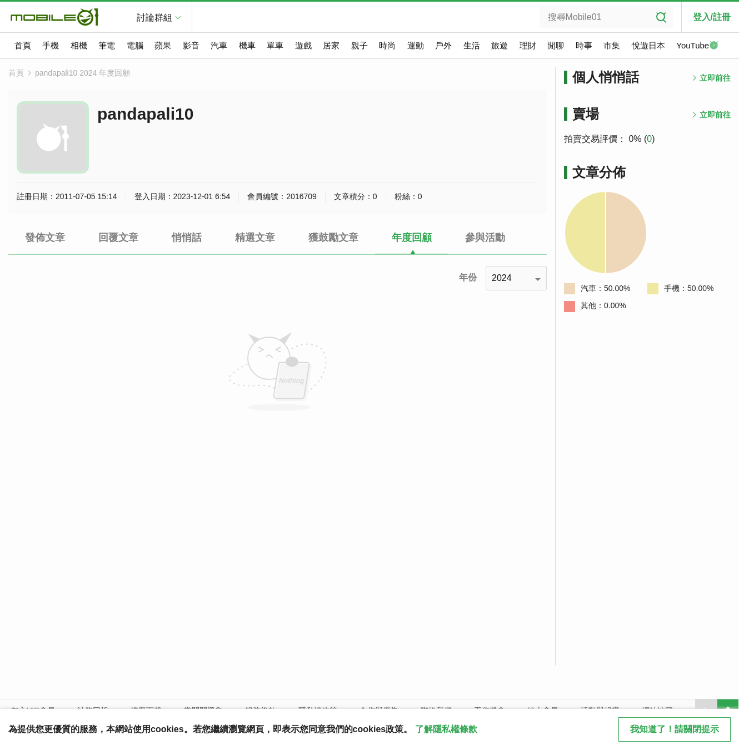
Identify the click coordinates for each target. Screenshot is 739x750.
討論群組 (154, 17)
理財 (528, 45)
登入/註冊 (712, 17)
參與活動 (485, 237)
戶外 (443, 45)
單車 (275, 45)
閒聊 (555, 45)
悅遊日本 (648, 45)
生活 (471, 45)
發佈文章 (45, 237)
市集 (611, 45)
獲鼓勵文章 (333, 237)
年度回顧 (412, 237)
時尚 (387, 45)
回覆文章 (118, 237)
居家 (331, 45)
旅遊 (499, 45)
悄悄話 (187, 237)
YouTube (697, 46)
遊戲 (303, 45)
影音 (191, 45)
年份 (468, 277)
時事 (584, 45)
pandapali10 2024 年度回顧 (82, 72)
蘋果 (162, 45)
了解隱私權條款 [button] (446, 729)
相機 (79, 45)
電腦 (135, 45)
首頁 (22, 45)
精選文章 (255, 237)
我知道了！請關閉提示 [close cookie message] (674, 729)
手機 (50, 45)
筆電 (106, 45)
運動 (415, 45)
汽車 (219, 45)
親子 (359, 45)
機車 (247, 45)
